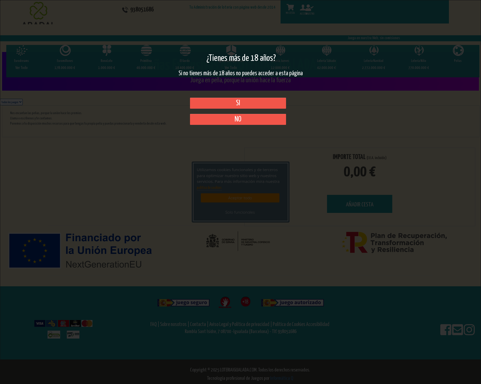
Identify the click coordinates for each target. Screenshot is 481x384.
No (238, 119)
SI (238, 103)
